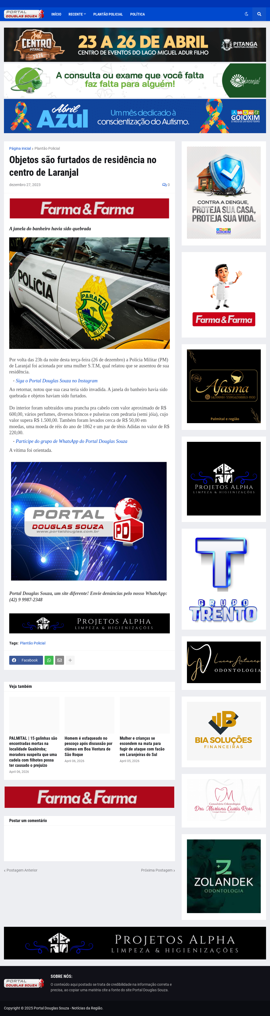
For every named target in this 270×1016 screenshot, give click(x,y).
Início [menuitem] (56, 14)
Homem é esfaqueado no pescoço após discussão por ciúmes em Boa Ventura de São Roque (88, 746)
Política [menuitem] (137, 14)
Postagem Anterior (22, 870)
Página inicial (20, 148)
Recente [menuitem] (76, 14)
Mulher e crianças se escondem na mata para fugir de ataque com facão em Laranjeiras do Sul (142, 746)
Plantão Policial (47, 148)
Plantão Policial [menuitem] (108, 14)
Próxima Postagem (156, 870)
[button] (246, 14)
